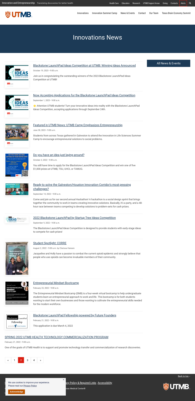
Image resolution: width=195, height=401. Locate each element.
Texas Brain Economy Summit (176, 13)
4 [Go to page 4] (34, 360)
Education (125, 3)
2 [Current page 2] (21, 360)
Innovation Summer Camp (104, 13)
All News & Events (169, 63)
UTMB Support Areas (151, 3)
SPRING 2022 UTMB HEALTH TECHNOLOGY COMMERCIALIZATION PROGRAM (56, 337)
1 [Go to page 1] (14, 360)
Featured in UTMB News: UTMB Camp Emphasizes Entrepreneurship (77, 125)
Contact (142, 13)
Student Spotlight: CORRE (49, 243)
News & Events (128, 13)
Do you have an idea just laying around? (58, 155)
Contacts (174, 3)
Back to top (184, 376)
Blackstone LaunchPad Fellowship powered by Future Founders (74, 315)
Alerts (183, 3)
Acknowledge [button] (16, 391)
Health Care (114, 3)
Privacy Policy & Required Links (78, 382)
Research (136, 3)
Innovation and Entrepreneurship (18, 2)
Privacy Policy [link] (30, 385)
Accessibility (105, 382)
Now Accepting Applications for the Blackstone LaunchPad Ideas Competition (84, 95)
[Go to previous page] (8, 360)
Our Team (153, 13)
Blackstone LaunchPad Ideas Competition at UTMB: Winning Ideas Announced (84, 65)
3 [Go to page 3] (27, 360)
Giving (165, 3)
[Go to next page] (40, 360)
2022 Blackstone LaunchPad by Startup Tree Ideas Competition (74, 217)
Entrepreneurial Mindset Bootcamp (56, 283)
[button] (63, 379)
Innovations (83, 13)
